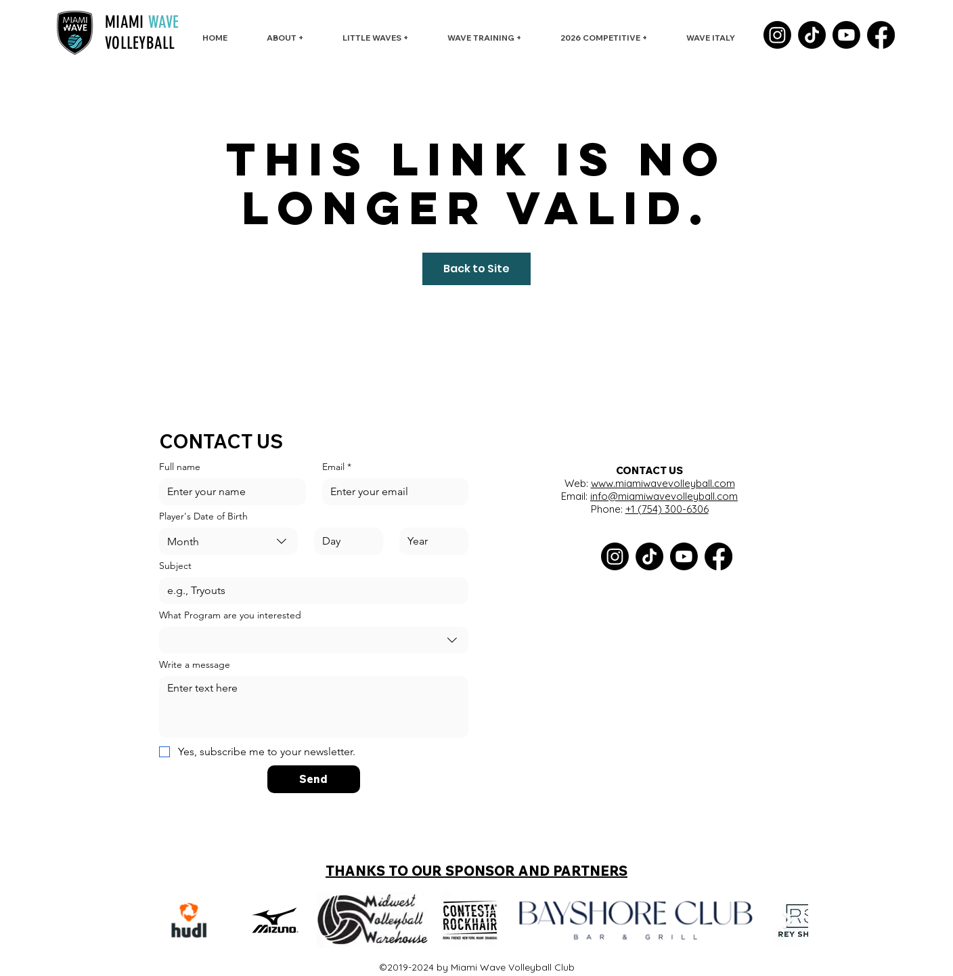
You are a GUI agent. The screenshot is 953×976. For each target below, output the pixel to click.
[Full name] (228, 491)
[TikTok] (812, 35)
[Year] (429, 541)
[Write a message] (313, 707)
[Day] (344, 541)
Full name (179, 467)
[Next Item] (787, 920)
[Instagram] (777, 35)
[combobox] (228, 541)
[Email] (391, 491)
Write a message (194, 665)
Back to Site (476, 268)
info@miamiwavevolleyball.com (664, 496)
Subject (175, 566)
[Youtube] (846, 35)
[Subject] (309, 590)
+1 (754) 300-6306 (667, 509)
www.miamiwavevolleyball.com (663, 483)
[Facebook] (881, 35)
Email (336, 467)
